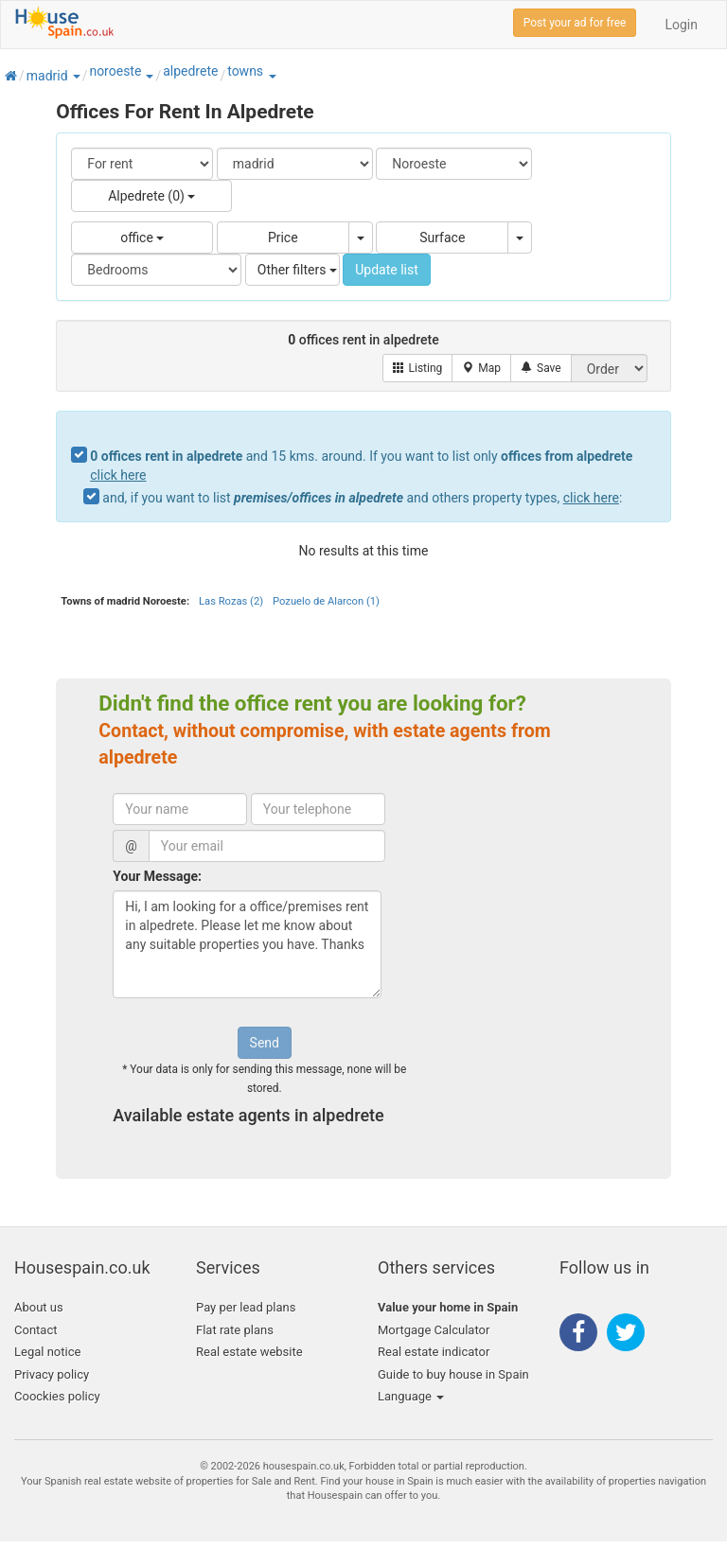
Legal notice (47, 1352)
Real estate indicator (433, 1352)
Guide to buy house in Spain (453, 1374)
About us (38, 1307)
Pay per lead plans (245, 1307)
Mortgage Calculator (433, 1330)
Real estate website (249, 1352)
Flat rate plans (235, 1330)
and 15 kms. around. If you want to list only (361, 466)
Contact (35, 1330)
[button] (75, 75)
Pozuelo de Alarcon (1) (326, 601)
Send (264, 1042)
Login (681, 24)
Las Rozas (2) (231, 601)
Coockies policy (57, 1396)
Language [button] (411, 1396)
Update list (386, 269)
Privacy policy (51, 1374)
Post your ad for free (575, 22)
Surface (442, 237)
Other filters (297, 269)
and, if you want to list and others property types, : (362, 497)
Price (283, 237)
